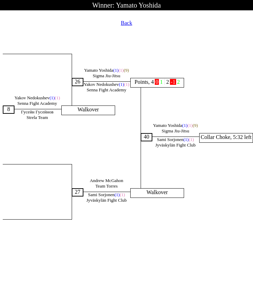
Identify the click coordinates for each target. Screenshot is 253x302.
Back (126, 23)
